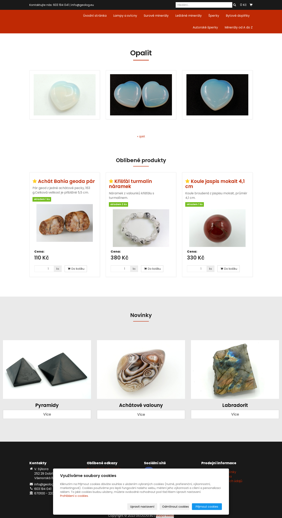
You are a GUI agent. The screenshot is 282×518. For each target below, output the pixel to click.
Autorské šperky (205, 27)
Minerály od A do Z (239, 27)
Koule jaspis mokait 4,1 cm (215, 184)
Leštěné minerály (188, 15)
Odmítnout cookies (175, 507)
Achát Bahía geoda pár (66, 181)
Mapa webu (165, 515)
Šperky (213, 15)
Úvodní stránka (95, 15)
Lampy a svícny (125, 15)
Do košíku (75, 269)
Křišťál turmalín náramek (130, 184)
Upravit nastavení (142, 507)
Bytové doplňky (238, 15)
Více (47, 414)
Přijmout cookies (207, 507)
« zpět (141, 136)
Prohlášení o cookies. (74, 496)
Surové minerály (156, 15)
